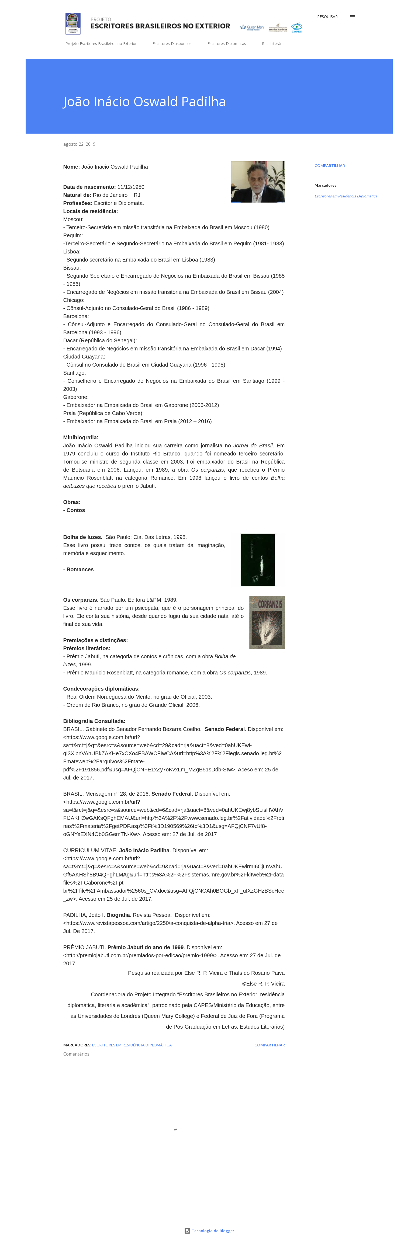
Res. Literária (270, 43)
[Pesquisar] (327, 17)
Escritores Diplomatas (223, 43)
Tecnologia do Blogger (209, 1230)
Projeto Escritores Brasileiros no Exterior (97, 43)
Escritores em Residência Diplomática (346, 196)
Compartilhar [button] (330, 165)
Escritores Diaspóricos (168, 43)
